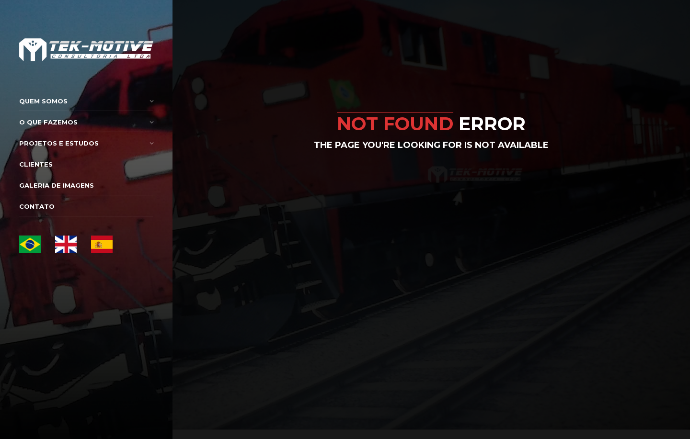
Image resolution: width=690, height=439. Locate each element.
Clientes (36, 164)
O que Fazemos (48, 122)
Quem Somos (43, 101)
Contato (37, 206)
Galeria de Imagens (56, 185)
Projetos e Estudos (59, 143)
